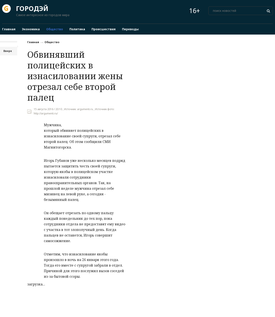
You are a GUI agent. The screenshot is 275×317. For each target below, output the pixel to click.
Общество (51, 42)
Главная (33, 42)
